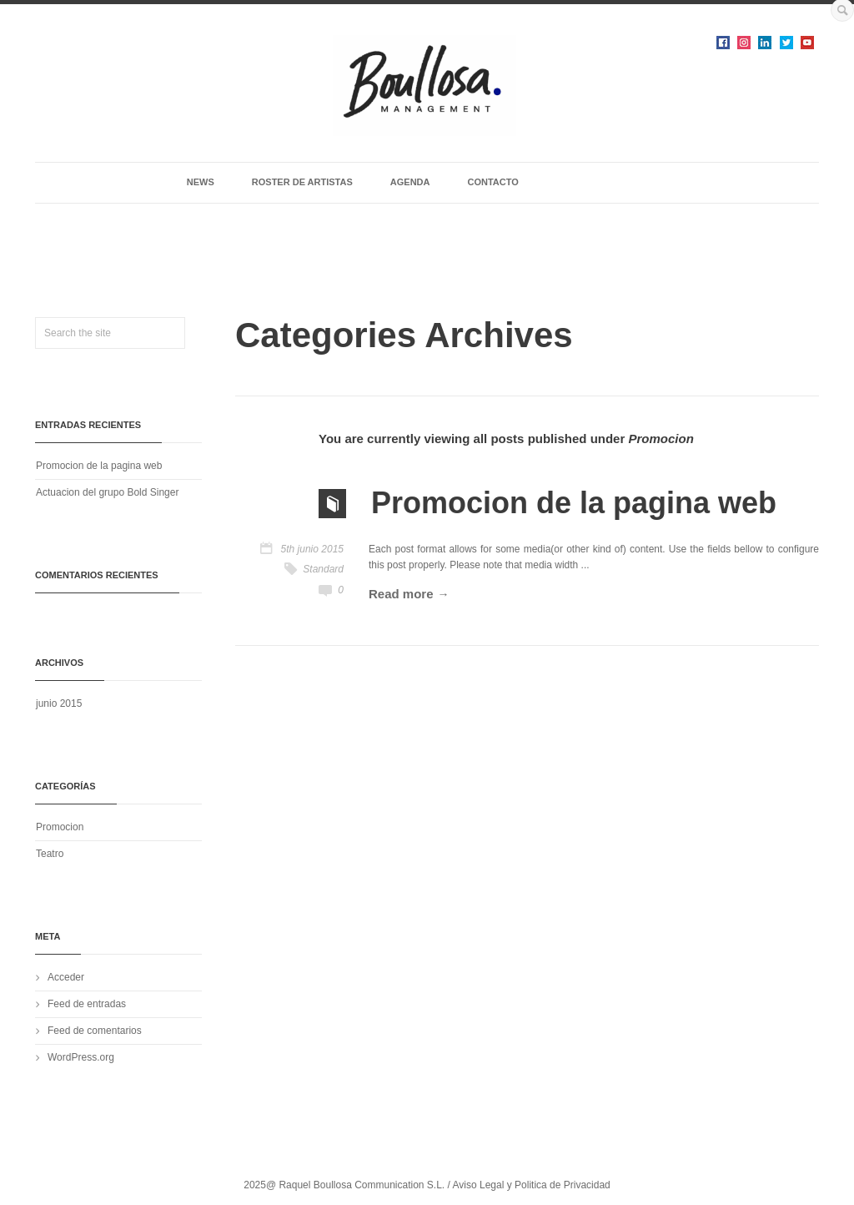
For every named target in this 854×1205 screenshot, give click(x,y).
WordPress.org (81, 1057)
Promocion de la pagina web (99, 465)
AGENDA (410, 182)
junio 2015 (59, 703)
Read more (401, 594)
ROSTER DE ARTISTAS (302, 182)
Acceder (66, 977)
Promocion (59, 827)
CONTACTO (492, 182)
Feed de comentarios (95, 1030)
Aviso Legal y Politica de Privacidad (531, 1185)
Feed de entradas (87, 1004)
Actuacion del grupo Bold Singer (107, 492)
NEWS (200, 182)
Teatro (49, 854)
